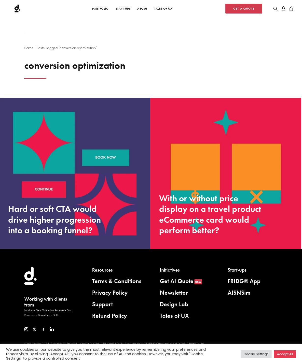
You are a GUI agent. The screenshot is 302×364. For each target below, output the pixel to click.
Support (102, 304)
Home (28, 48)
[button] (276, 10)
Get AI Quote (176, 281)
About (142, 10)
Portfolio (100, 10)
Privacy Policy (110, 292)
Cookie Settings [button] (256, 354)
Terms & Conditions (116, 281)
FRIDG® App (244, 281)
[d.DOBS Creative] (11, 9)
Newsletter (174, 292)
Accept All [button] (285, 354)
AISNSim (239, 292)
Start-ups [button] (123, 10)
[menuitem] (100, 10)
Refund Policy (109, 316)
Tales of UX (163, 10)
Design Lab (174, 304)
